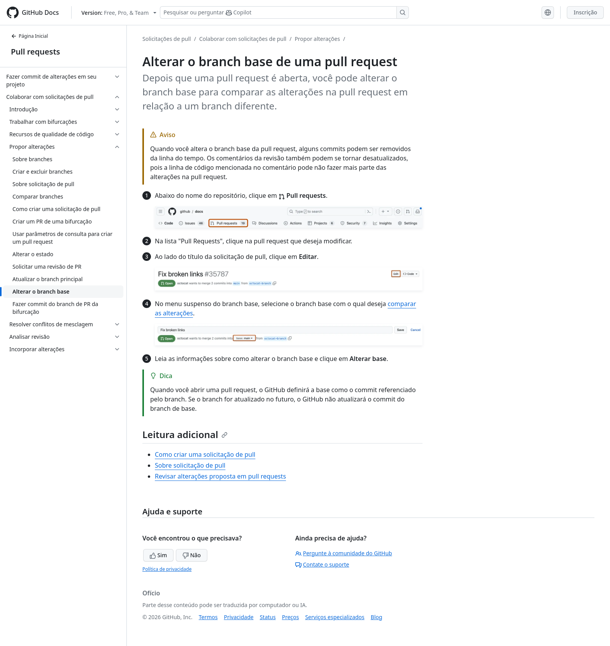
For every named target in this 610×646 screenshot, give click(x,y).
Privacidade (239, 617)
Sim (158, 555)
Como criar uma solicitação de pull (205, 454)
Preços (290, 617)
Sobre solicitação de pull (190, 465)
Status (268, 617)
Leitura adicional (185, 434)
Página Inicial (29, 36)
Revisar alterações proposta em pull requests (220, 476)
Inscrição (585, 12)
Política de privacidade (166, 569)
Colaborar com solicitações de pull (242, 38)
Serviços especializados (334, 617)
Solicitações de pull (166, 38)
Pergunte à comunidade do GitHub (343, 553)
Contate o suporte (322, 564)
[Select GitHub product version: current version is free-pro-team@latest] (119, 13)
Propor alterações (317, 38)
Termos (208, 617)
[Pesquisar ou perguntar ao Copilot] (284, 12)
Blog (376, 617)
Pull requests (35, 51)
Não (191, 555)
